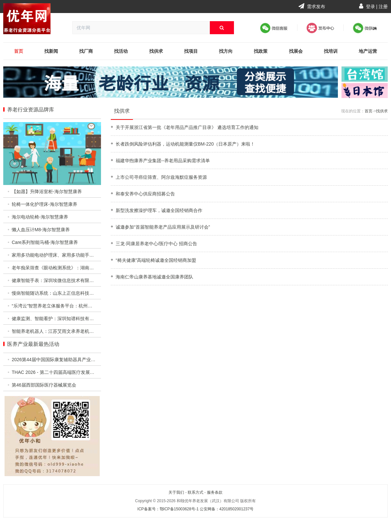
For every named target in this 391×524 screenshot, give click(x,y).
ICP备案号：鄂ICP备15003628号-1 (168, 509)
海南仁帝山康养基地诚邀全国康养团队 (154, 276)
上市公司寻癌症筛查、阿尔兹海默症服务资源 (161, 177)
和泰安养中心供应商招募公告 (145, 193)
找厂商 (86, 51)
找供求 (156, 51)
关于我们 (176, 492)
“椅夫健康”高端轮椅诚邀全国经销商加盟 (156, 260)
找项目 (191, 51)
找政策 (261, 51)
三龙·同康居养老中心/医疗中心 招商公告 (156, 243)
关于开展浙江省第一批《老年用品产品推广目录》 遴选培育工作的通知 (187, 127)
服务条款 (215, 492)
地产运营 (368, 51)
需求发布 (311, 6)
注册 (383, 6)
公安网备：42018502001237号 (226, 509)
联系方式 (195, 492)
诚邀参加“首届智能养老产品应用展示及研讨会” (163, 227)
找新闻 (51, 51)
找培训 (331, 51)
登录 (370, 6)
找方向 (226, 51)
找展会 (296, 51)
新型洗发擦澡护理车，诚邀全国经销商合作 (159, 210)
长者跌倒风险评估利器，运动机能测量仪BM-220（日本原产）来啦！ (185, 144)
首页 (18, 51)
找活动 (121, 51)
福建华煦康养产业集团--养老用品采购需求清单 (163, 160)
